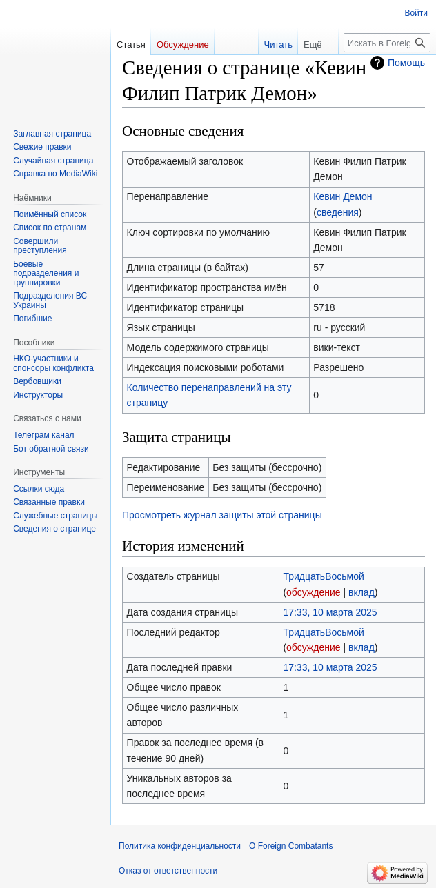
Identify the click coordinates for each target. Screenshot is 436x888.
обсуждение (313, 592)
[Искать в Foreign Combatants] (387, 42)
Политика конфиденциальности (180, 846)
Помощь (406, 62)
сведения (338, 212)
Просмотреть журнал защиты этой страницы (222, 515)
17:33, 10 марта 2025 (330, 612)
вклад (361, 592)
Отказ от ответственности (168, 871)
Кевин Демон (342, 196)
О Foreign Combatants (291, 846)
